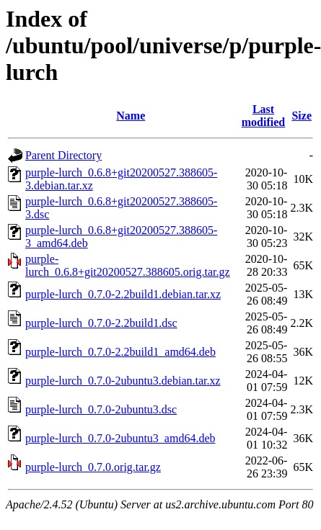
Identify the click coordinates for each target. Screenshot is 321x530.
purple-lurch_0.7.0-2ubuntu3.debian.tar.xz (123, 380)
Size (301, 115)
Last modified (263, 115)
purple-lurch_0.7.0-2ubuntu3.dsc (101, 409)
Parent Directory (63, 155)
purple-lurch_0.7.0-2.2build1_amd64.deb (120, 352)
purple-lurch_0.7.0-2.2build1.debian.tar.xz (123, 294)
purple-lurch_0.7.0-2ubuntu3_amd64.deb (120, 438)
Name (130, 115)
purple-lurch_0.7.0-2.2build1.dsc (101, 323)
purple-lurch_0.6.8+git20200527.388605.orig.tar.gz (127, 265)
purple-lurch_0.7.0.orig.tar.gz (93, 467)
